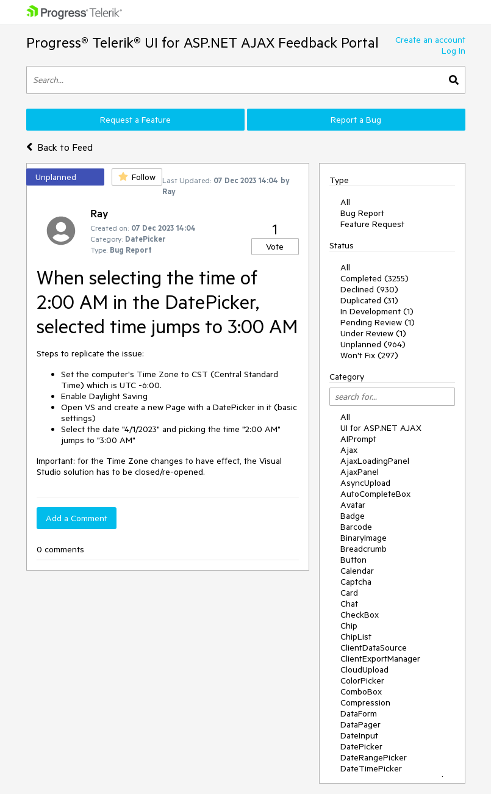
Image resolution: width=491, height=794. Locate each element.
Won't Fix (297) (369, 355)
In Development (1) (377, 311)
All (345, 202)
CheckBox (359, 614)
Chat (349, 603)
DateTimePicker (371, 768)
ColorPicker (362, 680)
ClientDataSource (373, 647)
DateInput (359, 735)
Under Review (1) (373, 333)
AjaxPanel (359, 471)
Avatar (352, 504)
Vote (275, 246)
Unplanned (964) (373, 344)
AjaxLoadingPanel (374, 460)
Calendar (357, 570)
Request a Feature (135, 119)
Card (349, 592)
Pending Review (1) (377, 322)
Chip (348, 625)
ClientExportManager (380, 658)
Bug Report (362, 213)
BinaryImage (363, 537)
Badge (352, 515)
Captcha (355, 581)
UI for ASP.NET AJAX (380, 427)
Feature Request (372, 223)
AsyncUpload (365, 482)
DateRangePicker (373, 757)
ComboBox (361, 691)
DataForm (358, 713)
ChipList (355, 636)
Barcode (356, 526)
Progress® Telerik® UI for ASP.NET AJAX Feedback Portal (202, 42)
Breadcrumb (363, 548)
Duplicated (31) (369, 300)
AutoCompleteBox (375, 493)
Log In (453, 50)
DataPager (360, 724)
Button (353, 559)
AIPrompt (358, 438)
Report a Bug (356, 119)
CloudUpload (364, 669)
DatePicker (361, 746)
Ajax (348, 449)
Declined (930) (369, 289)
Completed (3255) (374, 278)
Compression (365, 702)
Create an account (430, 39)
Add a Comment (76, 518)
